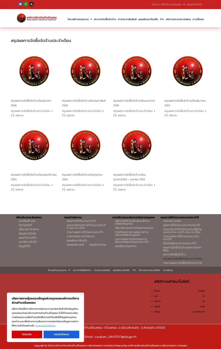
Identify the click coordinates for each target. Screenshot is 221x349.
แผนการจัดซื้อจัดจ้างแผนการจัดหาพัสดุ (182, 248)
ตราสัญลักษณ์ (27, 221)
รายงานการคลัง (172, 221)
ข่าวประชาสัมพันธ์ (127, 19)
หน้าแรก (155, 4)
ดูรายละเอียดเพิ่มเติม (45, 325)
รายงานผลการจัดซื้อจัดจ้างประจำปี (182, 263)
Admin (19, 115)
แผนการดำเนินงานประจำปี (81, 221)
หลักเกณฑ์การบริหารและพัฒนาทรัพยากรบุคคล (132, 222)
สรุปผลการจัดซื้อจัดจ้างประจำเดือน (30, 111)
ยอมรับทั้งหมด (61, 334)
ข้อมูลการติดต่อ (194, 4)
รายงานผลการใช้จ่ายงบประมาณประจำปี (181, 237)
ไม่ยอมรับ (27, 334)
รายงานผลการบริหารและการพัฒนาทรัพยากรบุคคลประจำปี (132, 240)
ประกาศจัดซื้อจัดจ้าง (105, 19)
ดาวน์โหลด (198, 19)
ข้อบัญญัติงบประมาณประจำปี (179, 243)
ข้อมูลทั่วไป (25, 246)
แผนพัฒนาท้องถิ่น (148, 19)
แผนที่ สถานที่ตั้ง (28, 237)
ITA (162, 19)
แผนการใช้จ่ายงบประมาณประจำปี (181, 225)
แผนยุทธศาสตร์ (75, 244)
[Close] (81, 294)
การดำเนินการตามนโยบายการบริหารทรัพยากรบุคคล (131, 233)
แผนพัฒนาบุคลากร (126, 246)
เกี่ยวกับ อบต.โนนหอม (173, 4)
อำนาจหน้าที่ (25, 225)
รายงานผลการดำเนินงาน (80, 236)
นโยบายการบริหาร (29, 229)
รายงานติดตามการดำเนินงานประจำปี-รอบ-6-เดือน (86, 226)
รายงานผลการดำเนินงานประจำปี (85, 232)
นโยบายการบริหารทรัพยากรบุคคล (134, 228)
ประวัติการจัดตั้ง (28, 242)
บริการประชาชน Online (178, 19)
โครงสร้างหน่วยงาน (80, 19)
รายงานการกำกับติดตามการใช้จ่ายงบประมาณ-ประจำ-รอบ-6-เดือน (182, 230)
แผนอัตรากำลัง (97, 244)
